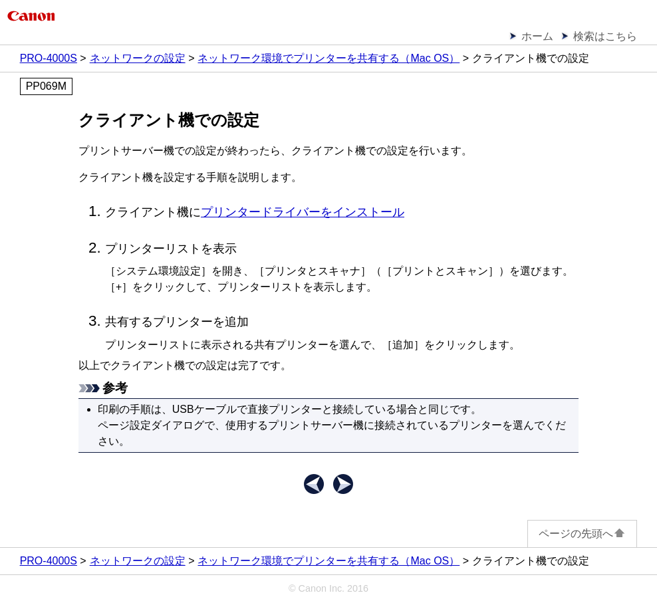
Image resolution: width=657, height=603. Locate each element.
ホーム (537, 36)
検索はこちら (605, 36)
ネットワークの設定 (138, 58)
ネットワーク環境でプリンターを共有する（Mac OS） (328, 58)
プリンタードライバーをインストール (302, 212)
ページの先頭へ (582, 533)
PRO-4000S (48, 58)
